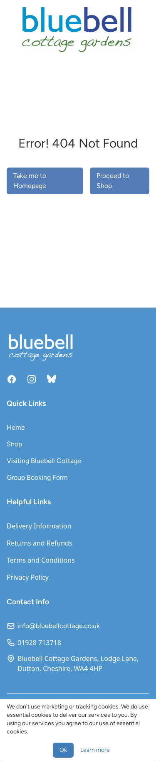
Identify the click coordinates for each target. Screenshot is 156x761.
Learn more (95, 749)
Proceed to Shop (113, 181)
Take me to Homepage (29, 181)
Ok (63, 749)
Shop (14, 444)
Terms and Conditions (41, 560)
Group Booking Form (37, 477)
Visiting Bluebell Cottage (44, 461)
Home (16, 427)
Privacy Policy (28, 577)
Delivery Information (39, 526)
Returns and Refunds (39, 543)
